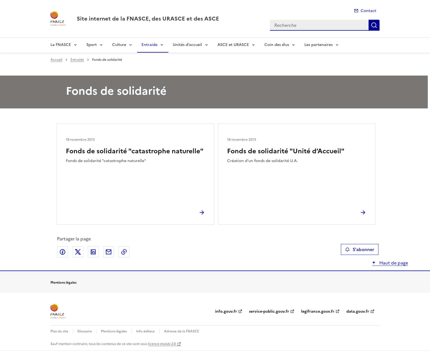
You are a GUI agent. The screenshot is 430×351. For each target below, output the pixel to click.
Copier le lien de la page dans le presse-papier (123, 251)
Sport (91, 45)
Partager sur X (77, 251)
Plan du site (59, 331)
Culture (119, 45)
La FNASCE (60, 45)
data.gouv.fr (357, 311)
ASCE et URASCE (233, 45)
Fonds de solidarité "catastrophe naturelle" (134, 151)
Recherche (374, 25)
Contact (368, 11)
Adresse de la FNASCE (181, 331)
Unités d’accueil (187, 45)
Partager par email (108, 251)
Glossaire (84, 331)
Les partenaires (318, 45)
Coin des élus (276, 45)
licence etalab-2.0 (162, 343)
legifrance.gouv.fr (317, 311)
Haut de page (393, 263)
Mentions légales (114, 331)
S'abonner (359, 249)
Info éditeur (145, 331)
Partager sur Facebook (62, 251)
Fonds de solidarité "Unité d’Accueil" (285, 151)
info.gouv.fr (226, 311)
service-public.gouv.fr (269, 311)
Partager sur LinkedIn (93, 251)
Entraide (149, 45)
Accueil (56, 59)
